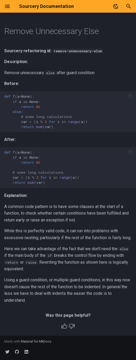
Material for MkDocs (36, 341)
